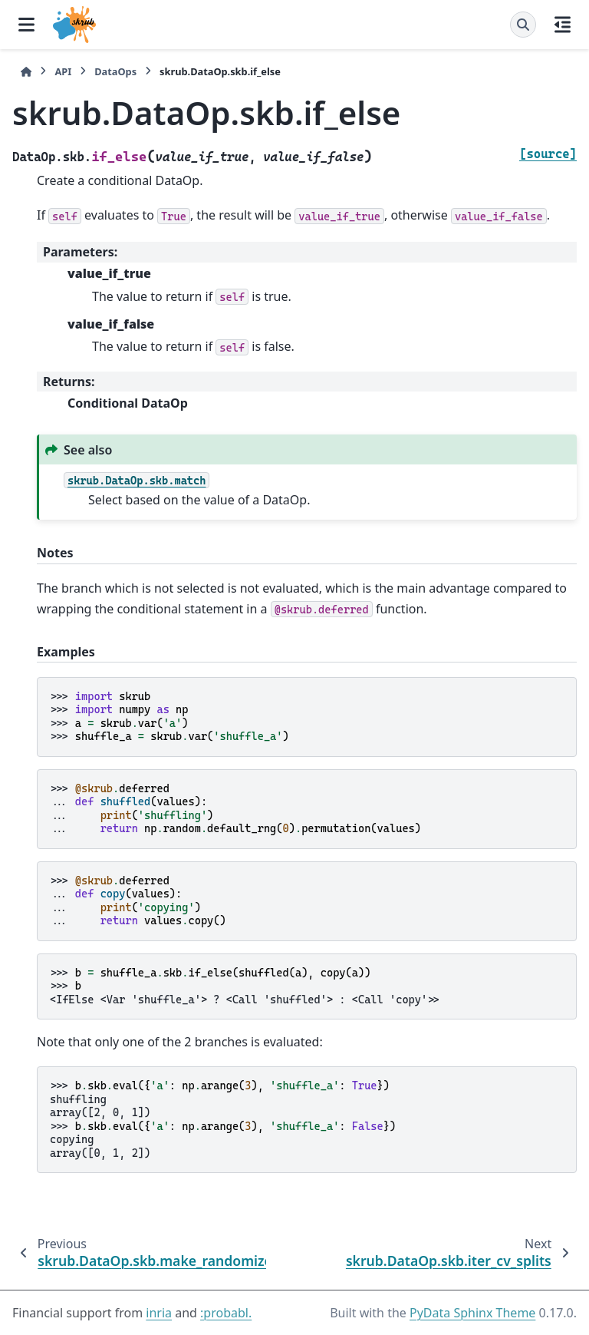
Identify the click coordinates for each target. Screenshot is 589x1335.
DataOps (115, 71)
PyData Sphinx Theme (472, 1312)
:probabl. (226, 1312)
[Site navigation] (26, 25)
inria (159, 1312)
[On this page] (562, 25)
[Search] (523, 25)
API (62, 71)
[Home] (26, 72)
